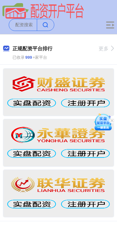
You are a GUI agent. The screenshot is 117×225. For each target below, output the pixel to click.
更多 (106, 48)
